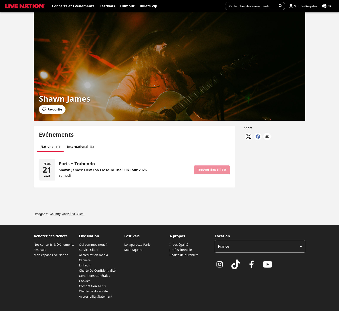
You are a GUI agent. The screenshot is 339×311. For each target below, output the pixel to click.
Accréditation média (93, 255)
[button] (303, 6)
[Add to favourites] (52, 109)
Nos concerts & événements (54, 244)
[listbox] (260, 246)
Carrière (85, 260)
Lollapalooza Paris (137, 244)
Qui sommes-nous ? (93, 244)
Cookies (84, 281)
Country (55, 214)
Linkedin (85, 265)
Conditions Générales (94, 276)
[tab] (50, 146)
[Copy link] (267, 137)
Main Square (133, 250)
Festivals (40, 250)
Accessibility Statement (95, 296)
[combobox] (252, 6)
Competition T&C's (92, 286)
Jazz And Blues (72, 214)
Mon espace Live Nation (51, 255)
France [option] (223, 246)
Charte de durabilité (93, 291)
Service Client (88, 250)
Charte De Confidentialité (97, 270)
